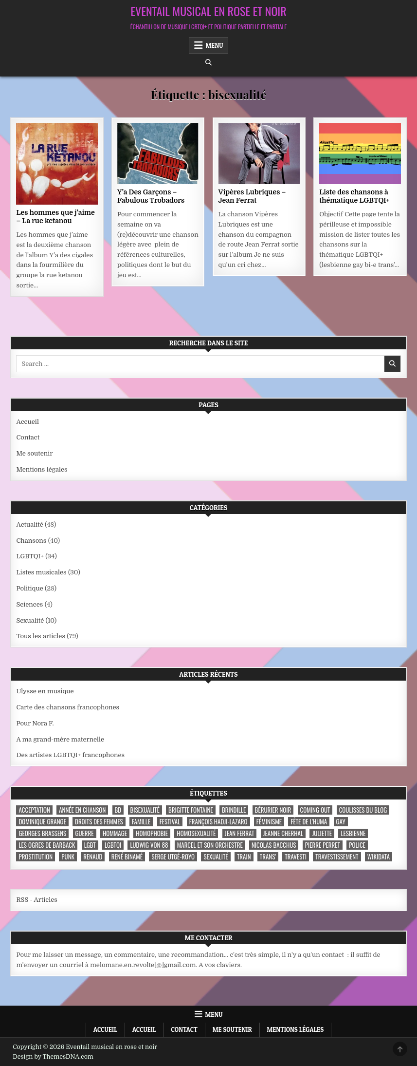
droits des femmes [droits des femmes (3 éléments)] (99, 821)
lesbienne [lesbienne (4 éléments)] (353, 833)
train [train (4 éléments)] (244, 856)
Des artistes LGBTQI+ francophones (70, 755)
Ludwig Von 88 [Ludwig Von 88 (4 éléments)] (149, 845)
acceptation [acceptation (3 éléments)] (34, 810)
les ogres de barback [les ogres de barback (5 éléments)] (46, 845)
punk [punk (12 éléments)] (67, 856)
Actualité (29, 524)
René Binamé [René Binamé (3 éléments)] (127, 856)
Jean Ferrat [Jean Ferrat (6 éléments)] (239, 833)
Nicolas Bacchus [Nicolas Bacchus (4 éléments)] (274, 845)
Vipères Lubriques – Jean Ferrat (252, 196)
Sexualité (30, 620)
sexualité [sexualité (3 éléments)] (215, 856)
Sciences (29, 604)
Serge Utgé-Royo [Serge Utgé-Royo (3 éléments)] (173, 856)
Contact (27, 437)
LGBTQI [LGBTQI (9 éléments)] (113, 845)
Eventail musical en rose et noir (208, 10)
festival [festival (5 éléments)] (170, 821)
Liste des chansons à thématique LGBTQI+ (354, 196)
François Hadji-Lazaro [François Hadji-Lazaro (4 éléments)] (218, 821)
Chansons (31, 540)
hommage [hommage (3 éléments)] (115, 833)
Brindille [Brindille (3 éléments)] (234, 810)
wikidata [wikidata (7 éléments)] (378, 856)
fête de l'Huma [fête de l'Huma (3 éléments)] (308, 821)
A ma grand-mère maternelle (60, 739)
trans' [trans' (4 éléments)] (268, 856)
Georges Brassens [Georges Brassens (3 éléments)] (42, 833)
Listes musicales (41, 572)
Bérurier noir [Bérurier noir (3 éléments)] (273, 810)
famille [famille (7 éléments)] (141, 821)
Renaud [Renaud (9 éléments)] (92, 856)
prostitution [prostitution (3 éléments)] (35, 856)
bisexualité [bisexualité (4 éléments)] (145, 810)
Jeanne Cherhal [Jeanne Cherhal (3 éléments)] (283, 833)
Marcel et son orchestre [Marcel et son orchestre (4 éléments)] (210, 845)
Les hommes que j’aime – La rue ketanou (55, 217)
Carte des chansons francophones (67, 707)
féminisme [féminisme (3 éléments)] (269, 821)
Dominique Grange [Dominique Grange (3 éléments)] (42, 821)
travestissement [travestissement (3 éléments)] (336, 856)
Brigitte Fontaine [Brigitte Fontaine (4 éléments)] (190, 810)
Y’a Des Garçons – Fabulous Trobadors (150, 196)
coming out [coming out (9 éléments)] (315, 810)
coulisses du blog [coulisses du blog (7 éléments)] (363, 810)
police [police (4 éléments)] (357, 845)
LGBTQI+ (29, 556)
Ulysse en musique (44, 691)
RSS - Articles (36, 899)
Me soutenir (34, 453)
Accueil (27, 421)
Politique (29, 588)
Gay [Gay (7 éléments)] (340, 821)
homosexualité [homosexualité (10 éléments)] (196, 833)
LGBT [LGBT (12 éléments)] (90, 845)
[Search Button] (208, 63)
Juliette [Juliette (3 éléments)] (322, 833)
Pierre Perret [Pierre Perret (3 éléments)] (322, 845)
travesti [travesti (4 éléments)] (296, 856)
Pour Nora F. (35, 723)
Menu (214, 45)
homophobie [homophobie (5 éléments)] (152, 833)
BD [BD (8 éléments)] (118, 810)
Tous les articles (40, 636)
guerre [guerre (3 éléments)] (84, 833)
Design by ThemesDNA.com (53, 1056)
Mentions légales (41, 469)
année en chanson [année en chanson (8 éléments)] (82, 810)
